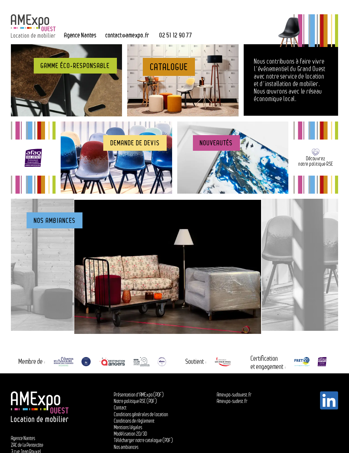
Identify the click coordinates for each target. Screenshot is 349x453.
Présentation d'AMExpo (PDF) (139, 396)
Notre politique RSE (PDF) (135, 403)
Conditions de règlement (134, 422)
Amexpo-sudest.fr (232, 403)
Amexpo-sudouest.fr (234, 396)
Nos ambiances (126, 449)
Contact (120, 409)
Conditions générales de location (141, 416)
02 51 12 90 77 (175, 35)
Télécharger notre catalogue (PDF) (143, 442)
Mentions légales (128, 429)
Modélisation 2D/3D (130, 436)
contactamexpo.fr (127, 35)
